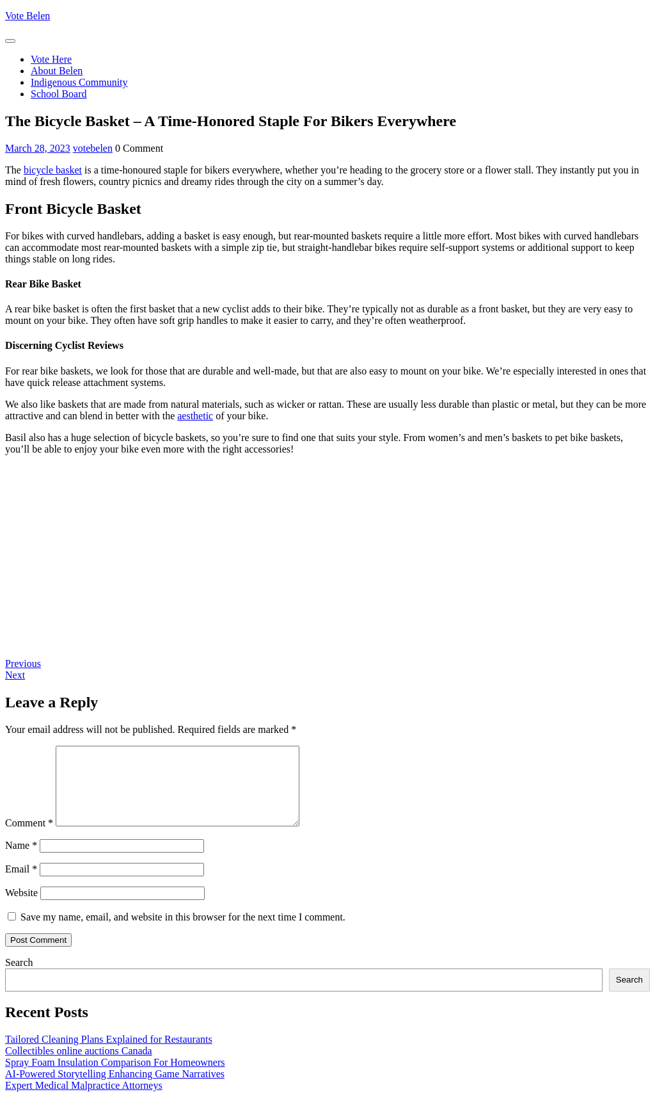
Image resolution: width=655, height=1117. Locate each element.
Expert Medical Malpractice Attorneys (83, 1100)
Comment (29, 838)
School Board (59, 93)
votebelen (93, 148)
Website (21, 908)
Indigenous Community (79, 82)
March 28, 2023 (37, 148)
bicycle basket (53, 170)
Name (21, 860)
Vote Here (51, 59)
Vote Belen (27, 15)
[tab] (10, 41)
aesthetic (195, 415)
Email (21, 884)
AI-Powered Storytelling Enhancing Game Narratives (115, 1089)
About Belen (57, 70)
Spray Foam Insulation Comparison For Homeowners (115, 1077)
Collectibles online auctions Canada (78, 1066)
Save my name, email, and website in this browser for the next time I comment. (182, 932)
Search (19, 977)
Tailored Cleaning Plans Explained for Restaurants (108, 1054)
